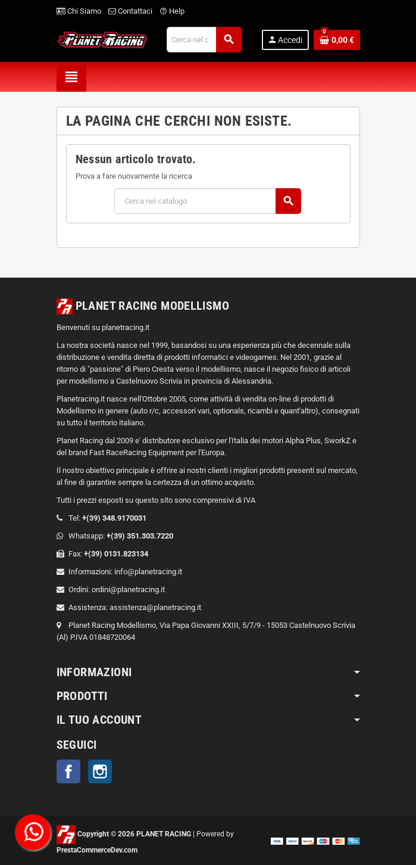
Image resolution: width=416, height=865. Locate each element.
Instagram (100, 771)
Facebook (68, 771)
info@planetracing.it (148, 571)
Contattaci (130, 11)
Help (171, 11)
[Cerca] (203, 39)
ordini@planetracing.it (128, 589)
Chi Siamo (79, 11)
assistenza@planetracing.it (155, 607)
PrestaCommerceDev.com (97, 850)
